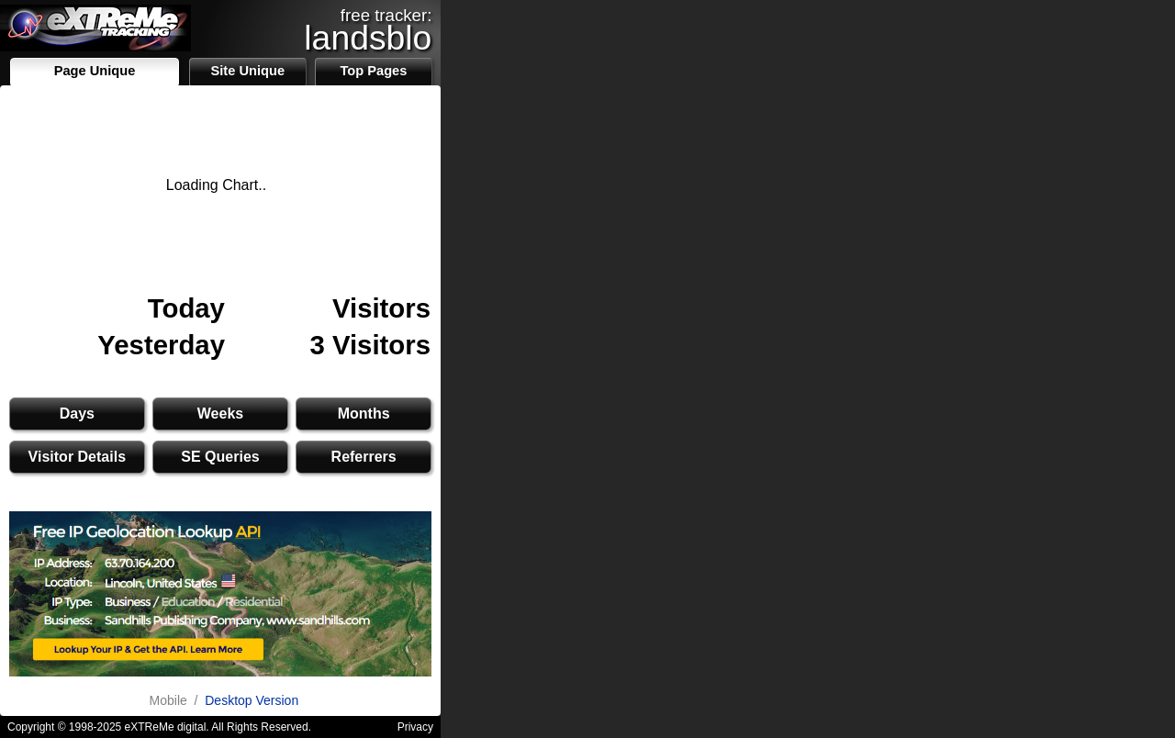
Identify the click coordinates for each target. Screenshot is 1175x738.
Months (364, 413)
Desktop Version (251, 700)
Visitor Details (77, 456)
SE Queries (220, 456)
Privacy (415, 727)
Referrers (364, 456)
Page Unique (95, 70)
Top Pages (373, 70)
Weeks (220, 413)
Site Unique (247, 70)
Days (77, 413)
